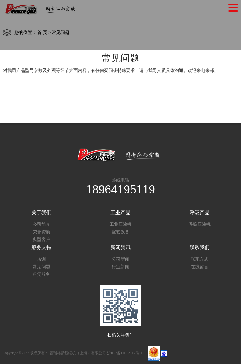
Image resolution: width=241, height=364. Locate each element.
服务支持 (41, 247)
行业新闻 (120, 266)
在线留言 (199, 266)
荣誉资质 (41, 232)
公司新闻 (120, 259)
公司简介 (41, 224)
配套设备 (120, 232)
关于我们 (41, 212)
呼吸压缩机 (200, 224)
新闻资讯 (120, 247)
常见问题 (41, 266)
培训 (41, 259)
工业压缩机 (120, 224)
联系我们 (200, 247)
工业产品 (120, 212)
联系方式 (199, 259)
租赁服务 (41, 274)
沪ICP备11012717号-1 (124, 353)
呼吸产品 (200, 212)
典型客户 (41, 239)
